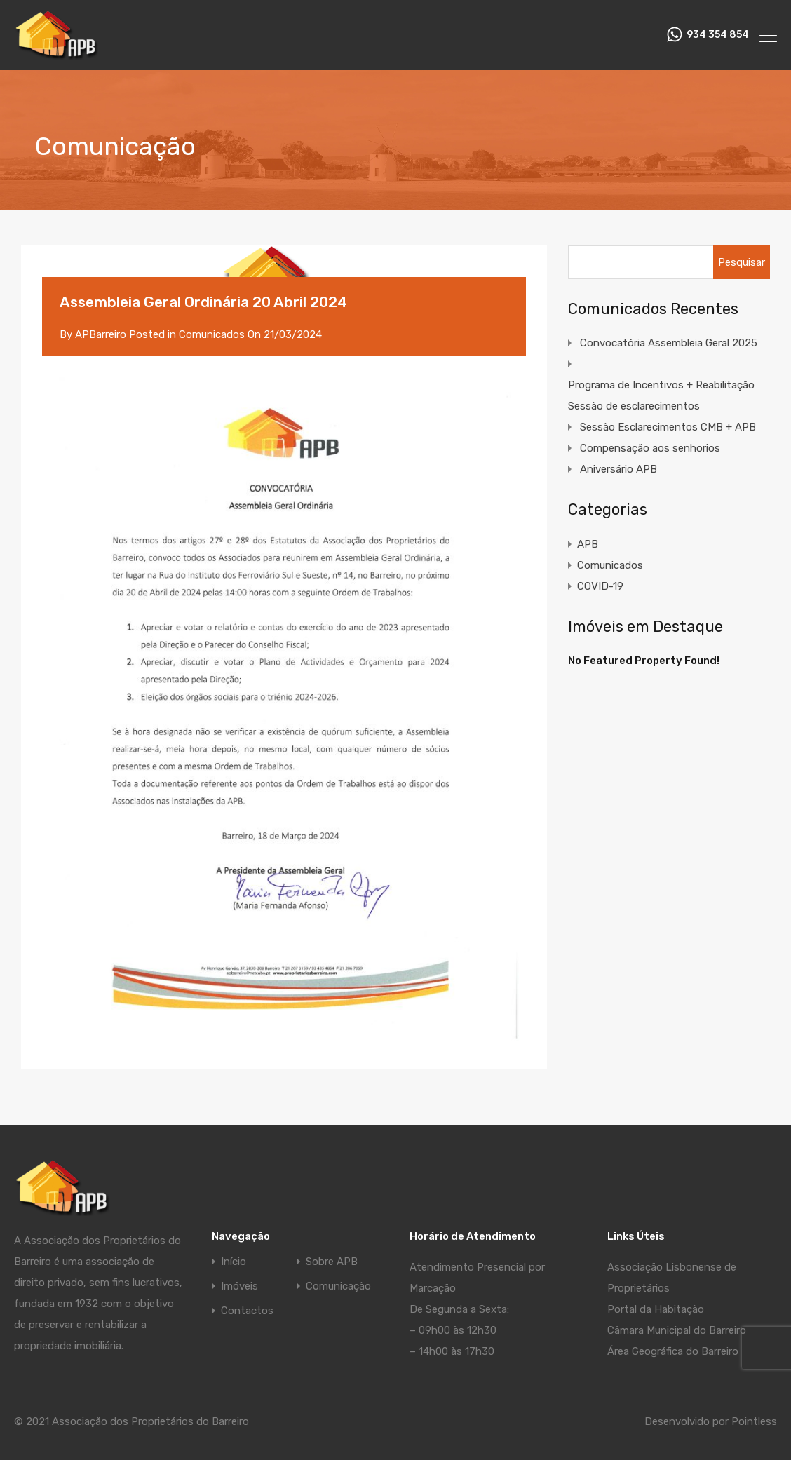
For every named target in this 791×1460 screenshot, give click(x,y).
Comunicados (212, 334)
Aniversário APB (618, 469)
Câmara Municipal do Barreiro (676, 1330)
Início (233, 1262)
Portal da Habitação (655, 1309)
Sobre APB (332, 1262)
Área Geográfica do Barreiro (672, 1351)
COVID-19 (600, 586)
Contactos (247, 1311)
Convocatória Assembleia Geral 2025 (668, 343)
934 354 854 (718, 35)
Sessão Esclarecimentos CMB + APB (668, 427)
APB (587, 544)
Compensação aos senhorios (650, 448)
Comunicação (338, 1286)
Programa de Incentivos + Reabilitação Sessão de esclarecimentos (661, 395)
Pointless (754, 1421)
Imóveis (239, 1286)
